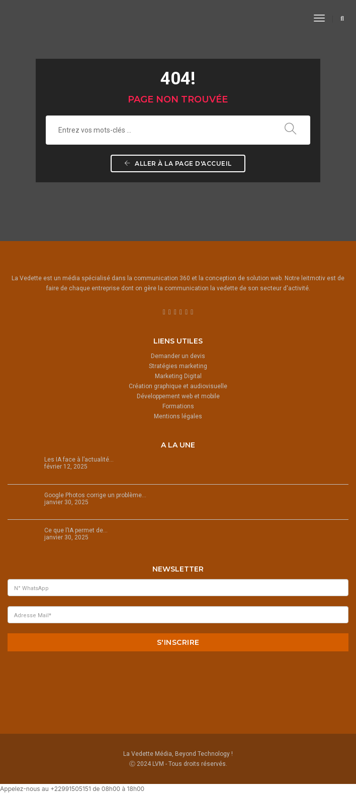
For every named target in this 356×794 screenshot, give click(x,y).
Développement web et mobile (178, 396)
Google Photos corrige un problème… (95, 495)
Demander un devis (178, 356)
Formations (178, 406)
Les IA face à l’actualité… (79, 459)
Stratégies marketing (178, 366)
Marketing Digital (178, 376)
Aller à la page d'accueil (178, 163)
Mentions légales (178, 416)
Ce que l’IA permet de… (76, 530)
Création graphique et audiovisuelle (178, 386)
